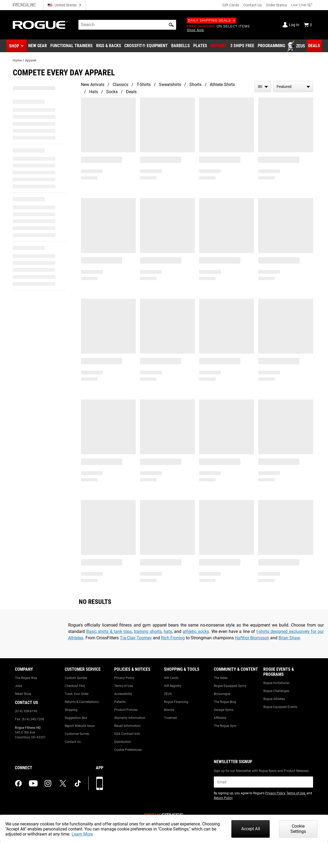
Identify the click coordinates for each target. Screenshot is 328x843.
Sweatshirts (170, 84)
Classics (120, 84)
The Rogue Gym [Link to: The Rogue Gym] (225, 726)
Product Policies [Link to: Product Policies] (126, 710)
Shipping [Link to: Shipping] (71, 710)
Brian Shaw (289, 637)
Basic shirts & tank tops (109, 631)
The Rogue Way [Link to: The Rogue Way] (26, 678)
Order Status (276, 5)
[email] (263, 782)
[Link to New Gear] (37, 46)
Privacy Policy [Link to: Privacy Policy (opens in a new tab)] (275, 793)
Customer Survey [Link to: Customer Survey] (77, 734)
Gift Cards (230, 5)
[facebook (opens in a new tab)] (18, 783)
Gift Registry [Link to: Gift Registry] (172, 686)
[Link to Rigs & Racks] (109, 46)
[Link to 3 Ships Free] (242, 46)
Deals (131, 91)
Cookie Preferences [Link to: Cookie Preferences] (128, 750)
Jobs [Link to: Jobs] (18, 686)
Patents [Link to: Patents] (119, 702)
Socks (112, 91)
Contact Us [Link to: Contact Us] (73, 742)
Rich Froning (173, 637)
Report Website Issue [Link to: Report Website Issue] (80, 726)
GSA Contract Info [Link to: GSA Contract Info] (127, 734)
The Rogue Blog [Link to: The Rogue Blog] (225, 702)
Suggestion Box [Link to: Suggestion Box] (76, 718)
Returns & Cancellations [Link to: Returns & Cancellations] (82, 702)
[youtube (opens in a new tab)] (33, 783)
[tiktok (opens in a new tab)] (77, 783)
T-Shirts (144, 84)
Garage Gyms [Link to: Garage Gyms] (223, 710)
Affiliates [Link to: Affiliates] (220, 718)
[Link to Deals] (314, 45)
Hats (93, 91)
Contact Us (252, 5)
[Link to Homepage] (40, 25)
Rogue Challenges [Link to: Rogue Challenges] (276, 691)
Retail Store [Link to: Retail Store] (23, 694)
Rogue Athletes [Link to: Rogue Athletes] (274, 699)
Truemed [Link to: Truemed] (170, 718)
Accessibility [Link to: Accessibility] (123, 694)
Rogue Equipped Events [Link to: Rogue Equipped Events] (280, 707)
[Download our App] (99, 783)
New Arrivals (92, 84)
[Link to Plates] (200, 46)
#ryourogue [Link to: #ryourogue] (222, 694)
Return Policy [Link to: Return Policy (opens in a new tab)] (223, 798)
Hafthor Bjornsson (252, 637)
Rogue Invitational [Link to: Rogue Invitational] (276, 683)
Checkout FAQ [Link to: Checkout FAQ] (75, 686)
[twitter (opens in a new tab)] (62, 783)
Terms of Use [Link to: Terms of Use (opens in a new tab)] (295, 793)
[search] (127, 25)
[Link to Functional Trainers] (71, 46)
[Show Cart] (308, 25)
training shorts (147, 631)
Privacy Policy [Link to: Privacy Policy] (124, 678)
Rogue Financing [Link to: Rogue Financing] (176, 702)
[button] (171, 25)
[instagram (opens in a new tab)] (48, 783)
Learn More (82, 834)
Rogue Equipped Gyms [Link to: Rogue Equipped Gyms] (230, 686)
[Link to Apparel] (218, 46)
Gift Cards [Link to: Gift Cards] (171, 678)
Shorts (195, 84)
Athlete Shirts (222, 84)
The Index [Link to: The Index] (221, 678)
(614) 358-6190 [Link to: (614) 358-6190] (26, 711)
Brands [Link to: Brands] (169, 710)
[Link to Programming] (271, 46)
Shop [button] (14, 45)
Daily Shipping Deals (211, 20)
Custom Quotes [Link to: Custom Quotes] (76, 678)
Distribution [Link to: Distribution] (122, 742)
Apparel (30, 60)
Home (17, 60)
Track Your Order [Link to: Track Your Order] (77, 694)
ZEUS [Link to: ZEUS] (168, 694)
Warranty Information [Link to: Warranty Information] (129, 718)
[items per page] (263, 86)
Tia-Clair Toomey (136, 637)
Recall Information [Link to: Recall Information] (127, 726)
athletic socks (196, 631)
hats (168, 631)
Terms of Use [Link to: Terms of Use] (123, 686)
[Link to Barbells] (180, 46)
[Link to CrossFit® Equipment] (146, 46)
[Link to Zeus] (297, 46)
